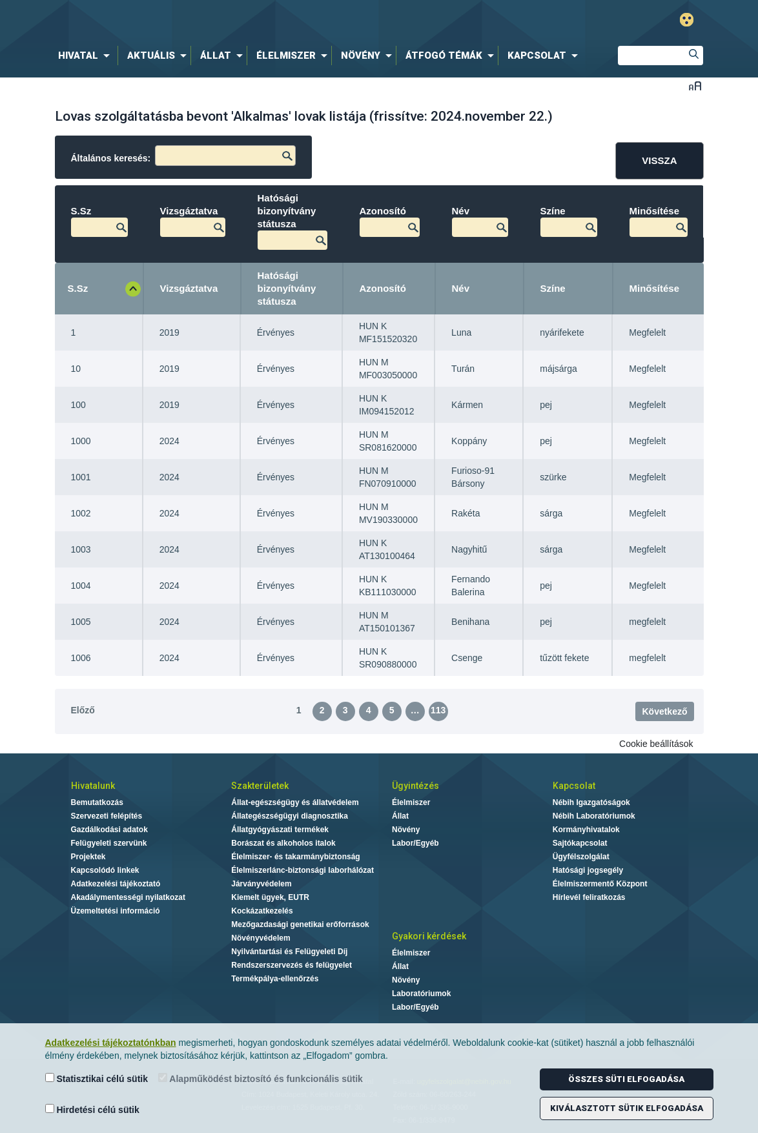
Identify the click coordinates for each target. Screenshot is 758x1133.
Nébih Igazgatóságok (591, 802)
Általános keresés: (183, 155)
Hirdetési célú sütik (92, 1109)
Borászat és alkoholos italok (283, 843)
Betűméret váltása (695, 85)
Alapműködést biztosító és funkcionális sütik (260, 1078)
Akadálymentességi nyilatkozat (128, 897)
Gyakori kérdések (429, 936)
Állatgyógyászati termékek (280, 829)
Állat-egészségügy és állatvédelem (294, 802)
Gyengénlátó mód (686, 19)
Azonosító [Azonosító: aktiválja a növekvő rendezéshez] (383, 288)
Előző (83, 710)
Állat (400, 816)
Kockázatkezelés (261, 910)
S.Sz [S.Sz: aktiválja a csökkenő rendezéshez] (78, 288)
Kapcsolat (574, 786)
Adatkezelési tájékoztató (116, 883)
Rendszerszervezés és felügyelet (291, 965)
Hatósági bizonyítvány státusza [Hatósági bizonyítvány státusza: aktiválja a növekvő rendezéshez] (287, 288)
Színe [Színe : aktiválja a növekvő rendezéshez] (553, 288)
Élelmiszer (411, 802)
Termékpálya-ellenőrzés (274, 978)
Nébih (244, 20)
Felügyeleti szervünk (109, 843)
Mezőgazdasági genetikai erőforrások (300, 924)
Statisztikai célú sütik (97, 1078)
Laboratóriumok (421, 993)
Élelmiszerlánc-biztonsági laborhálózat (302, 870)
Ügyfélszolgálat (581, 856)
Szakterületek (260, 786)
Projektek (88, 856)
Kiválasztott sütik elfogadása (626, 1108)
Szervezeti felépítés (107, 816)
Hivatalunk (93, 786)
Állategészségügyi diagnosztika (289, 816)
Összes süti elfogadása (626, 1079)
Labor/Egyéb (415, 843)
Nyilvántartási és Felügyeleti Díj (289, 951)
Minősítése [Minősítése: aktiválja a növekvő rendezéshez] (655, 288)
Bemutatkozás (97, 802)
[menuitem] (86, 55)
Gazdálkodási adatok (109, 829)
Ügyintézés (415, 786)
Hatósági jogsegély (588, 870)
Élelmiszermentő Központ (600, 883)
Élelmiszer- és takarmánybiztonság (295, 856)
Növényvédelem (260, 938)
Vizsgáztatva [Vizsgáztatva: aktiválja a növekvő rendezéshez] (189, 288)
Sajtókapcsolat (580, 843)
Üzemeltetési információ (115, 910)
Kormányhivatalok (586, 829)
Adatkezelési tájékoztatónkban (110, 1042)
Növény (406, 829)
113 (438, 710)
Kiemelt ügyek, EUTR (270, 897)
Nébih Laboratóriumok (594, 816)
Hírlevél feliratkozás (589, 897)
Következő (664, 711)
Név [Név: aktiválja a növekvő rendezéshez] (461, 288)
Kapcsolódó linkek (105, 870)
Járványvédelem (261, 883)
